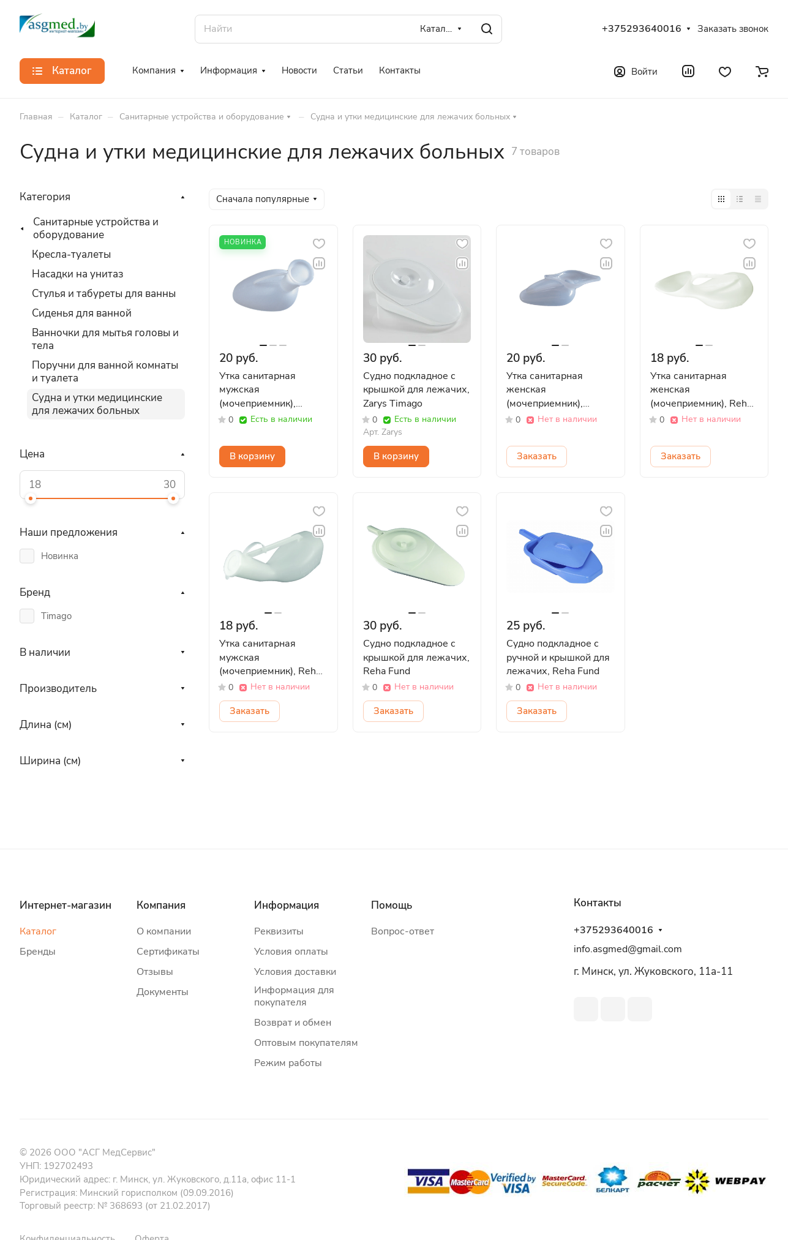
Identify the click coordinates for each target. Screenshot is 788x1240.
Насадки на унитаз (77, 274)
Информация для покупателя (294, 996)
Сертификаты (168, 951)
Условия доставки (295, 972)
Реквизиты (279, 931)
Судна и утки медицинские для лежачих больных (97, 404)
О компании (164, 931)
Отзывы (155, 972)
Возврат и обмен (292, 1022)
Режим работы (288, 1063)
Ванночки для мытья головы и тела (105, 339)
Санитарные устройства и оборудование (96, 228)
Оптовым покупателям (306, 1043)
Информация (286, 905)
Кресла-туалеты (71, 254)
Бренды (38, 951)
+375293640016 (641, 29)
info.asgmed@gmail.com (628, 949)
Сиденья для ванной (82, 313)
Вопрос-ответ (402, 931)
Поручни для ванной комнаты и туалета (105, 371)
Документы (163, 992)
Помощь (391, 905)
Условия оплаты (291, 951)
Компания (161, 905)
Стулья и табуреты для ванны (104, 294)
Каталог (38, 931)
